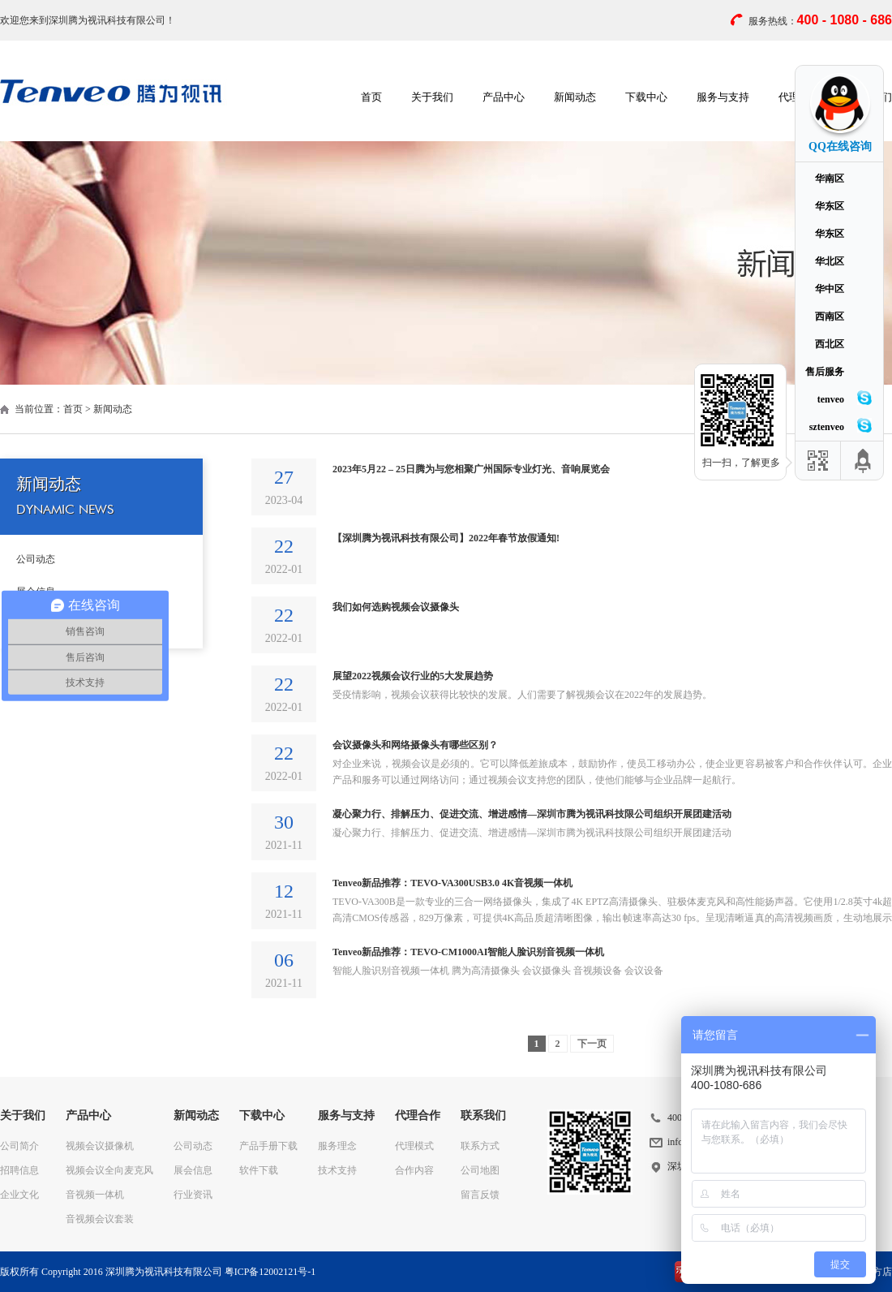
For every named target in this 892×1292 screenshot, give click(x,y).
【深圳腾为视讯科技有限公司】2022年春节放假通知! (446, 538)
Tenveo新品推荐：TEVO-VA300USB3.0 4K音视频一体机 (452, 883)
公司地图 (480, 1170)
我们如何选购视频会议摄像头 (395, 607)
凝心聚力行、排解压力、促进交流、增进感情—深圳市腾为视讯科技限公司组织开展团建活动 (531, 814)
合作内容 (414, 1170)
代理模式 (414, 1146)
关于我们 (432, 97)
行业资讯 (193, 1194)
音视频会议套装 (100, 1219)
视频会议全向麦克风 (109, 1170)
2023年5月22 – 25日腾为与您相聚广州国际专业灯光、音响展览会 (471, 469)
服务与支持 (723, 97)
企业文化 (19, 1194)
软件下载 (258, 1170)
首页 (371, 97)
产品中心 (503, 97)
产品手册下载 (268, 1146)
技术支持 (337, 1170)
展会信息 (193, 1170)
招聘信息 (19, 1170)
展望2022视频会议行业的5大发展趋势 (412, 676)
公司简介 (19, 1146)
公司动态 (35, 559)
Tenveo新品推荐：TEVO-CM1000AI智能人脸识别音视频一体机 (468, 952)
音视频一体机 (95, 1194)
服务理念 (337, 1146)
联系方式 (480, 1146)
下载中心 (646, 97)
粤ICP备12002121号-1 (270, 1271)
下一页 (592, 1043)
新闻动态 (575, 97)
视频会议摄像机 (100, 1146)
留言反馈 (480, 1194)
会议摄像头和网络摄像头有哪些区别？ (415, 745)
